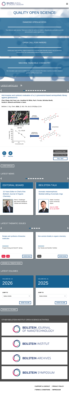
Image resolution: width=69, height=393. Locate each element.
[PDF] (4, 153)
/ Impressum (56, 389)
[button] (1, 91)
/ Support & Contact (42, 386)
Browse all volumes (9, 309)
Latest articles (9, 86)
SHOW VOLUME (25, 302)
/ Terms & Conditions (42, 389)
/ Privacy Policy (58, 386)
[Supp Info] (10, 153)
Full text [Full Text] (60, 158)
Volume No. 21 (43, 279)
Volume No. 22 (7, 279)
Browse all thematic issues (11, 263)
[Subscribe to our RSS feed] (21, 85)
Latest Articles (7, 166)
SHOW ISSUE (27, 256)
